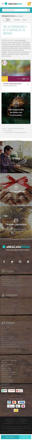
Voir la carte (10, 437)
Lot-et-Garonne (8, 130)
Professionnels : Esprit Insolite (9, 360)
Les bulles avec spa (6, 334)
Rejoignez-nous (20, 421)
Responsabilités (23, 420)
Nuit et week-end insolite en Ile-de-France (12, 285)
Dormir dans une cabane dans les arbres (12, 299)
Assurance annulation (7, 382)
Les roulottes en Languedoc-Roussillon (11, 332)
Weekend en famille (6, 338)
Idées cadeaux (5, 340)
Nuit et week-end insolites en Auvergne (11, 279)
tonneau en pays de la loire (14, 42)
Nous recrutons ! (5, 384)
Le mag (16, 158)
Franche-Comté (5, 327)
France (4, 128)
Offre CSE (4, 366)
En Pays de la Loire (6, 283)
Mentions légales (8, 420)
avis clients (16, 433)
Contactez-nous (24, 423)
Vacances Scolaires (6, 376)
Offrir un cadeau (16, 191)
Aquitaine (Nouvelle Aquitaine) (16, 128)
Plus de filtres (17, 20)
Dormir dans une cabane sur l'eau (10, 301)
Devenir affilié (10, 421)
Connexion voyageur (9, 423)
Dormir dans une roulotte (8, 307)
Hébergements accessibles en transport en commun (15, 342)
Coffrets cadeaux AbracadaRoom (10, 346)
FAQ (17, 423)
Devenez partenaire (16, 224)
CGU (16, 420)
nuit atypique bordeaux (13, 54)
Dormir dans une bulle (7, 303)
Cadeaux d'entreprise (7, 364)
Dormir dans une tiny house (8, 305)
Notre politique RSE (6, 370)
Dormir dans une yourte (7, 309)
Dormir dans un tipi (6, 313)
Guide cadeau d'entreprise (8, 344)
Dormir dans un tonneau (7, 311)
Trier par (24, 20)
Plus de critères (25, 437)
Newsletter (4, 362)
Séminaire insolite (6, 378)
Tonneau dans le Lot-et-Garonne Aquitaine (15, 132)
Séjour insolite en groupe (7, 374)
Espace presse (22, 418)
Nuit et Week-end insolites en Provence (11, 281)
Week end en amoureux (7, 336)
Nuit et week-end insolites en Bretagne (11, 277)
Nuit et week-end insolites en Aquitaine (11, 275)
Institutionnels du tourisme (8, 372)
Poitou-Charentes (5, 330)
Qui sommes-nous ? (11, 418)
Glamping (3, 329)
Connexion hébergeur (7, 380)
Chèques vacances (6, 368)
